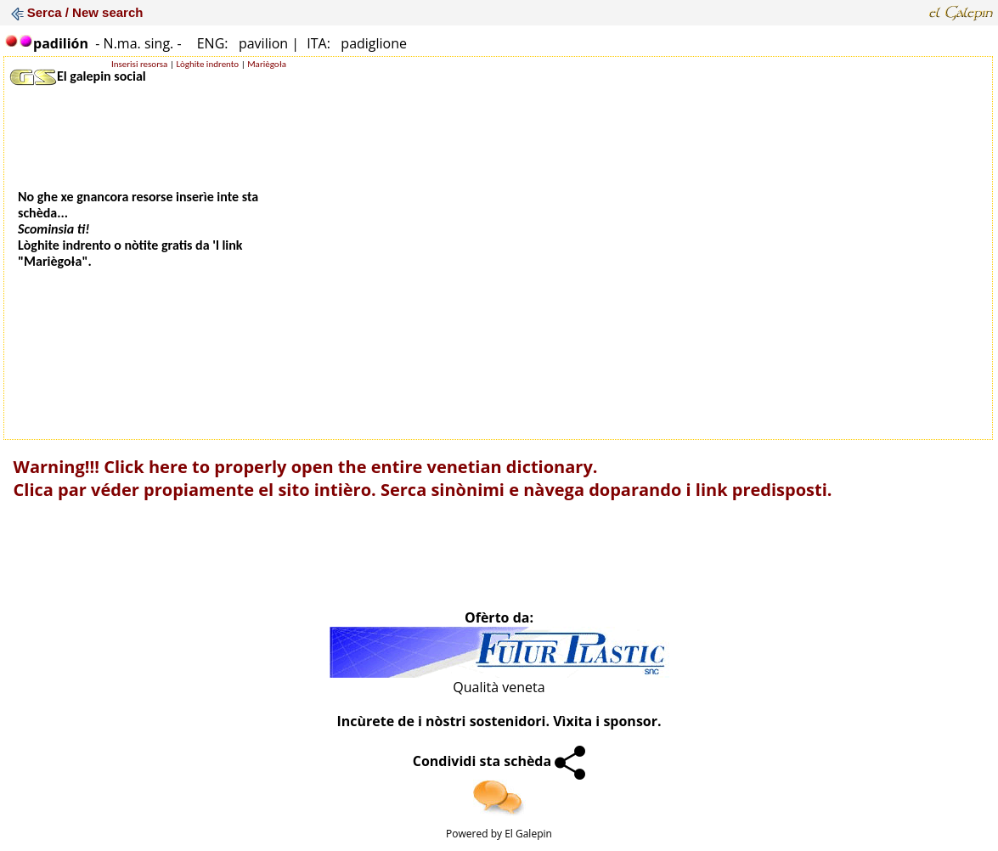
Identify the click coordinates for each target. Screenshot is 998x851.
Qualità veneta (498, 687)
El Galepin (528, 833)
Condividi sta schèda (499, 761)
